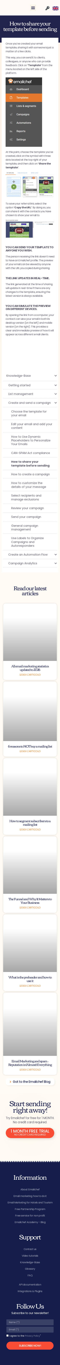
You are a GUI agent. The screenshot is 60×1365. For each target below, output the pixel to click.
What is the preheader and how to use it (30, 978)
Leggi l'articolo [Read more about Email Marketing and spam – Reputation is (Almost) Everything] (30, 1069)
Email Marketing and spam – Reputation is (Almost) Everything (30, 1062)
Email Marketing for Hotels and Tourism (30, 1202)
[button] (33, 8)
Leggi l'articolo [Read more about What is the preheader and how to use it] (30, 986)
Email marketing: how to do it (30, 1196)
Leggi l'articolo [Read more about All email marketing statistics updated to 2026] (30, 675)
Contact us (30, 1249)
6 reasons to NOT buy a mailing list (30, 746)
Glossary (30, 1269)
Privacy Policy (32, 1335)
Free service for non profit (30, 1215)
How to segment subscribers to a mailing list (30, 822)
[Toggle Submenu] (51, 376)
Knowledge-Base (30, 1262)
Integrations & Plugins (30, 1291)
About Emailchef (30, 1189)
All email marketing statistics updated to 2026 (30, 667)
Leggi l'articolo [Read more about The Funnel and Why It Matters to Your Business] (30, 907)
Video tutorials (30, 1256)
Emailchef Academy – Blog (30, 1222)
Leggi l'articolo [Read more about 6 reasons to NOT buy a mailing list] (30, 751)
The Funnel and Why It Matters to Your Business (30, 900)
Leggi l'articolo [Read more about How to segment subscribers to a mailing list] (30, 829)
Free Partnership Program (30, 1209)
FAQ (30, 1275)
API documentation (30, 1284)
